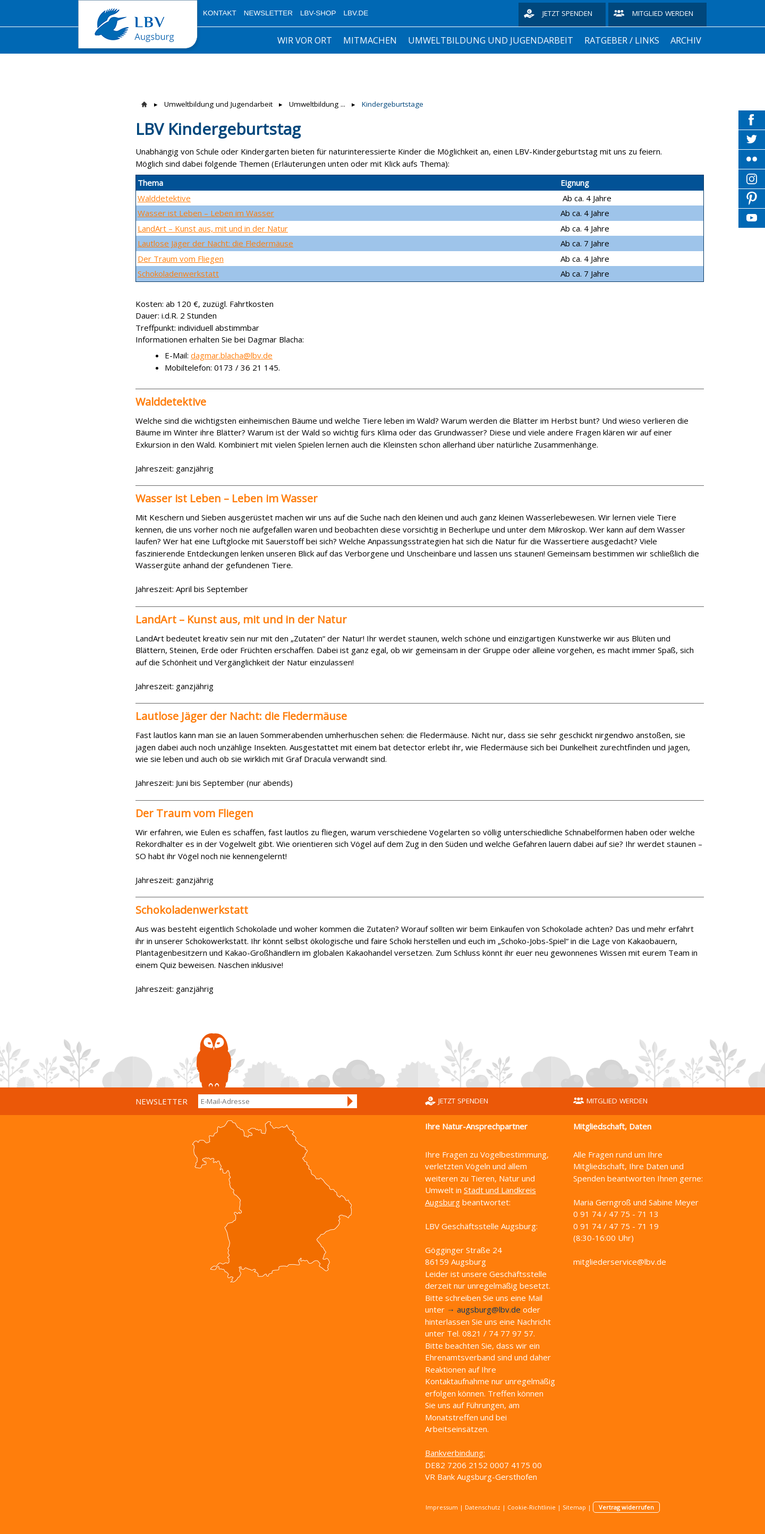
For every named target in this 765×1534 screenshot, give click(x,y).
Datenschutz (482, 1507)
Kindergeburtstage (392, 104)
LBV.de (356, 13)
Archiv (685, 40)
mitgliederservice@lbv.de (619, 1261)
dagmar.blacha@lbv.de (232, 355)
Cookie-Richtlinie (531, 1507)
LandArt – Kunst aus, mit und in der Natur (213, 228)
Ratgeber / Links (621, 40)
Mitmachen (370, 40)
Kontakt (219, 13)
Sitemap (574, 1507)
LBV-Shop (318, 13)
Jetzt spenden (567, 13)
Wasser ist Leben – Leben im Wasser (206, 213)
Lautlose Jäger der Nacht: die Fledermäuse (215, 243)
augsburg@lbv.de (489, 1309)
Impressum (442, 1507)
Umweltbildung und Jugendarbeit (490, 40)
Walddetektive (164, 198)
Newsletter (268, 13)
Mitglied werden (662, 13)
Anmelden (350, 1101)
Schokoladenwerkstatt (178, 273)
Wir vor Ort (304, 40)
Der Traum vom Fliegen (181, 258)
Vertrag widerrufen (626, 1507)
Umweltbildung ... (317, 104)
